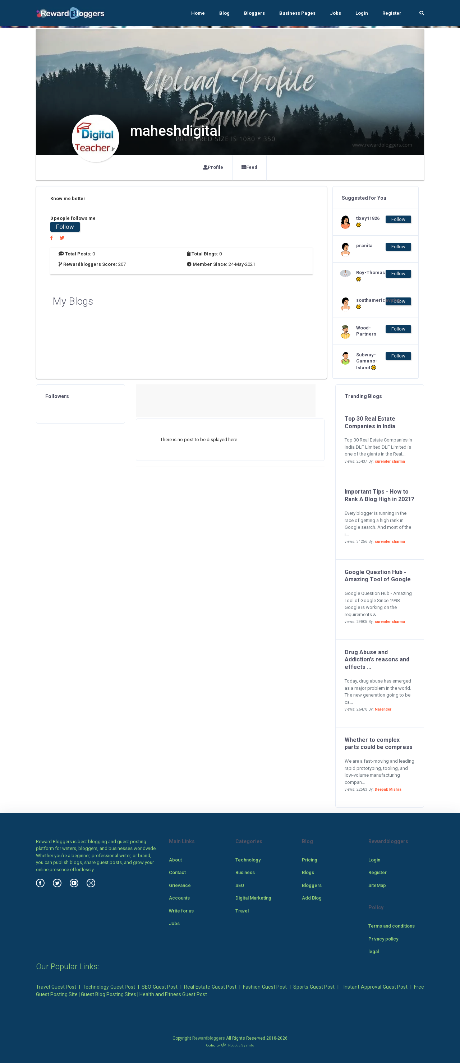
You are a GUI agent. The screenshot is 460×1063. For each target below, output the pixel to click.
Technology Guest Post (109, 987)
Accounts (179, 898)
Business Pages (297, 13)
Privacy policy (383, 939)
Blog (224, 13)
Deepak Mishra (388, 789)
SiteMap (377, 885)
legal (373, 951)
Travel (242, 911)
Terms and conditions (391, 926)
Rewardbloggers (208, 1038)
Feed (249, 167)
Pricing (309, 860)
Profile (213, 167)
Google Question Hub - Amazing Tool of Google (378, 576)
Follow (65, 226)
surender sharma (390, 461)
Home (198, 13)
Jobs (335, 13)
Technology (248, 860)
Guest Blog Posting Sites (108, 994)
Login (361, 13)
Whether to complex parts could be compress (379, 743)
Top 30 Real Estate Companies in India (370, 422)
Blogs (308, 872)
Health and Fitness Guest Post (173, 994)
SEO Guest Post (160, 987)
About (175, 860)
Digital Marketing (253, 898)
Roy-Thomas (370, 276)
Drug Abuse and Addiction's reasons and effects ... (377, 660)
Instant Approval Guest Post (376, 987)
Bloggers (254, 13)
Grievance (180, 885)
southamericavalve (370, 303)
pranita (364, 245)
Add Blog (312, 898)
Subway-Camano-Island (366, 361)
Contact (177, 872)
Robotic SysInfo (237, 1045)
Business (245, 872)
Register (391, 13)
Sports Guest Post (314, 987)
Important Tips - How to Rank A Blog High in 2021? (379, 495)
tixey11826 (368, 222)
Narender (383, 709)
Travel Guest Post (56, 987)
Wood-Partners (366, 331)
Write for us (181, 911)
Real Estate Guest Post (210, 987)
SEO (239, 885)
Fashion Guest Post (265, 987)
